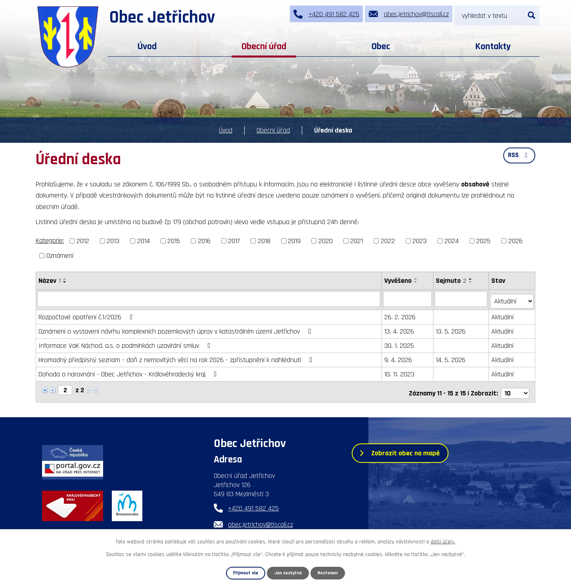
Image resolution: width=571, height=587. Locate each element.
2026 (515, 241)
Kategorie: (50, 240)
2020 (325, 241)
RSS (518, 158)
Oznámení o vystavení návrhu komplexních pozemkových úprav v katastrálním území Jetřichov (176, 329)
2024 (452, 241)
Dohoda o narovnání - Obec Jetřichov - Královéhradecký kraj (129, 371)
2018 (264, 241)
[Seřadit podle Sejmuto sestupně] (471, 282)
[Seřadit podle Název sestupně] (65, 282)
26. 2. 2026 (400, 314)
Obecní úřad (263, 46)
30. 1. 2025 (399, 343)
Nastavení (331, 573)
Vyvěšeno (398, 280)
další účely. (443, 541)
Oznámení (59, 255)
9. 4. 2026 (398, 357)
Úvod (147, 46)
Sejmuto (452, 280)
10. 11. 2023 (400, 371)
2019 (294, 241)
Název (49, 280)
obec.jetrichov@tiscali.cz (260, 519)
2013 (113, 241)
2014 (143, 241)
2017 (234, 241)
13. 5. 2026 (451, 329)
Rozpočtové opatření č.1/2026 (87, 314)
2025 (483, 241)
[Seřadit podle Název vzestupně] (65, 278)
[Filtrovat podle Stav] (512, 298)
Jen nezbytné (288, 573)
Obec (381, 46)
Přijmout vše (243, 573)
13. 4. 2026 (399, 329)
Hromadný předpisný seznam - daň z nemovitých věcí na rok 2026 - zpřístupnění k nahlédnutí (177, 357)
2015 (173, 241)
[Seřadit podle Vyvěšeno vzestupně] (416, 278)
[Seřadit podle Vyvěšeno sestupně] (416, 282)
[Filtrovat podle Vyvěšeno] (407, 298)
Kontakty (493, 46)
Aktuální (503, 314)
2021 (356, 241)
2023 (419, 241)
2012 (83, 241)
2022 (388, 241)
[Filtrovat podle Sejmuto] (461, 298)
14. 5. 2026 (451, 357)
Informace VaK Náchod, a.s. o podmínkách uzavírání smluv (126, 343)
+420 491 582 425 (253, 503)
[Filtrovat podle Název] (209, 298)
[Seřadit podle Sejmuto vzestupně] (471, 278)
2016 (204, 241)
